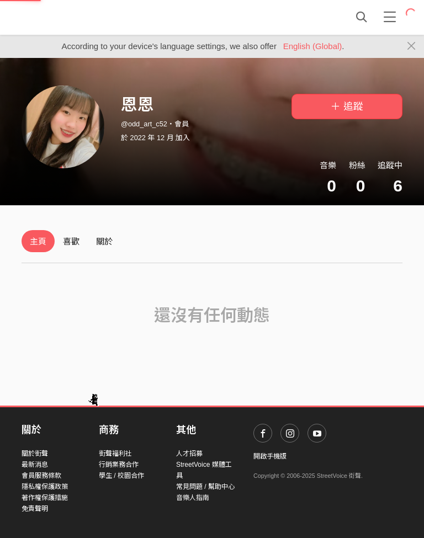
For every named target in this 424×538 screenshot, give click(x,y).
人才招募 (189, 453)
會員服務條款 (41, 476)
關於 (104, 241)
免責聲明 (35, 509)
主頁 (38, 241)
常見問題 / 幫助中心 (205, 487)
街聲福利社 (115, 453)
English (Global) (312, 46)
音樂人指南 (192, 498)
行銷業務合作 (119, 464)
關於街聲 (35, 453)
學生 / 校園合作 (121, 476)
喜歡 (71, 241)
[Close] (411, 46)
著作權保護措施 (45, 498)
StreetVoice (67, 17)
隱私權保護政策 (45, 487)
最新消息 (35, 464)
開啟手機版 (270, 456)
